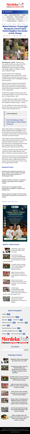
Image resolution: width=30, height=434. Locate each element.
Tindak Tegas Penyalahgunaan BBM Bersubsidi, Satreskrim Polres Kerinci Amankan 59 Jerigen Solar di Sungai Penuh (15, 291)
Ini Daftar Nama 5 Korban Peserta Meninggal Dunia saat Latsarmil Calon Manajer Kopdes (19, 378)
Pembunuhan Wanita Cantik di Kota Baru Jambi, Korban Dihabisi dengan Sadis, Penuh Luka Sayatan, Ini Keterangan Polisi (13, 174)
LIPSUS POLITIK (7, 322)
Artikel (23, 15)
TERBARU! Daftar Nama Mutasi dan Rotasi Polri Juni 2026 (18, 250)
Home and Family (16, 333)
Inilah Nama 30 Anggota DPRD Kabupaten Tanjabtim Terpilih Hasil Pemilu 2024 (13, 188)
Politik (15, 201)
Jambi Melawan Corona (9, 328)
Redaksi (2, 430)
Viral (6, 15)
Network (20, 430)
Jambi (9, 201)
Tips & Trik (19, 19)
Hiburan (20, 21)
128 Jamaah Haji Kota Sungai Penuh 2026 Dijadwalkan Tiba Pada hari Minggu (19, 300)
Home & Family (19, 17)
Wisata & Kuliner (12, 21)
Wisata (4, 333)
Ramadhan (20, 322)
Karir (12, 432)
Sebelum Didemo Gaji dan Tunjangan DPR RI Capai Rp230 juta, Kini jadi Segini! (14, 181)
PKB (12, 201)
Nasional (4, 320)
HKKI (5, 201)
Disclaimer (26, 430)
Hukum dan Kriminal (8, 317)
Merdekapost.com (15, 429)
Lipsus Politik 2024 (14, 15)
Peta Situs (16, 432)
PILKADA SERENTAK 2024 (10, 331)
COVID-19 (16, 320)
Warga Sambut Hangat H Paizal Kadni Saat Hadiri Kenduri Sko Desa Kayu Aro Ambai (14, 195)
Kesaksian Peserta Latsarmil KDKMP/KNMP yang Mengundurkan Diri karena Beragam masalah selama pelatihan (14, 258)
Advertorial (10, 17)
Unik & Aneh (11, 19)
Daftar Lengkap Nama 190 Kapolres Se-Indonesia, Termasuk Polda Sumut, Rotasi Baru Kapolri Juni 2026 (19, 418)
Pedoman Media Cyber (11, 430)
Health (4, 325)
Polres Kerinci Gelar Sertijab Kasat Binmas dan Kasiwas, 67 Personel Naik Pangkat (19, 393)
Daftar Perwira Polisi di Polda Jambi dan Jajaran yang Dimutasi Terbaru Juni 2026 (19, 386)
